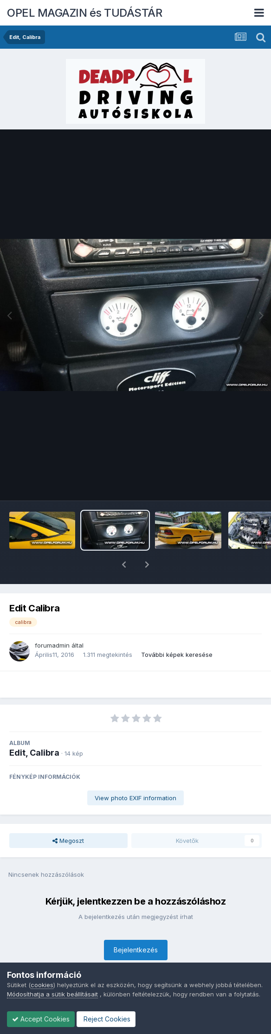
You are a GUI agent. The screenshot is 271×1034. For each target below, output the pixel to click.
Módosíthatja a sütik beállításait (52, 994)
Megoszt (68, 816)
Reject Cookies (106, 1019)
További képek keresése (177, 630)
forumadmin (52, 621)
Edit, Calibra (34, 728)
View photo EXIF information (135, 773)
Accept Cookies (41, 1019)
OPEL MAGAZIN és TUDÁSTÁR (84, 12)
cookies (42, 985)
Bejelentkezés (136, 926)
